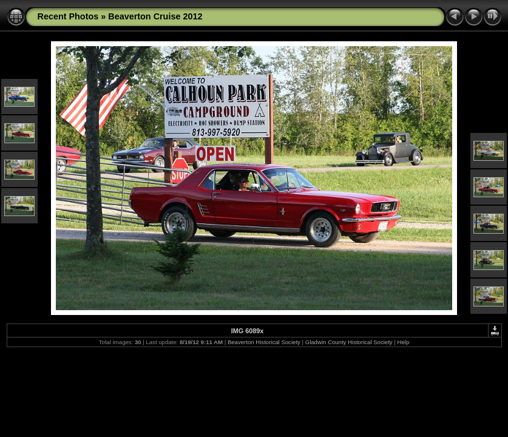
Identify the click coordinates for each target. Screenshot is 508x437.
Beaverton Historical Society (264, 342)
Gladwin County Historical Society (349, 342)
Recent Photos (68, 16)
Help (403, 342)
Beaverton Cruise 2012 (155, 16)
